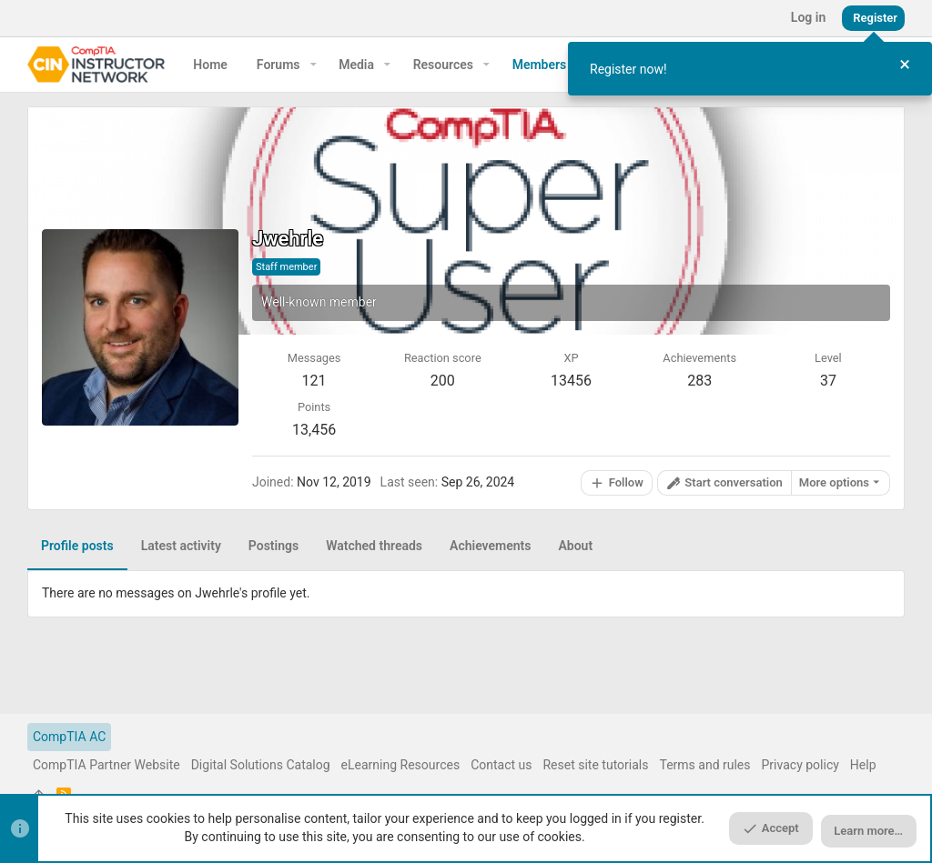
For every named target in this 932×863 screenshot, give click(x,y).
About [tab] (575, 545)
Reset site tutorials (595, 765)
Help (863, 765)
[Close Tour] (904, 65)
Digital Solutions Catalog (260, 765)
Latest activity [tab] (181, 545)
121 (314, 380)
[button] (313, 64)
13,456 (314, 429)
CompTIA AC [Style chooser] (69, 736)
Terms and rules (704, 765)
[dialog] (750, 68)
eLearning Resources (401, 765)
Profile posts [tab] (77, 545)
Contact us (501, 765)
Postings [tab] (273, 545)
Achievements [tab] (490, 545)
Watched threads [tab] (374, 545)
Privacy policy (800, 765)
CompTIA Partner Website (106, 765)
